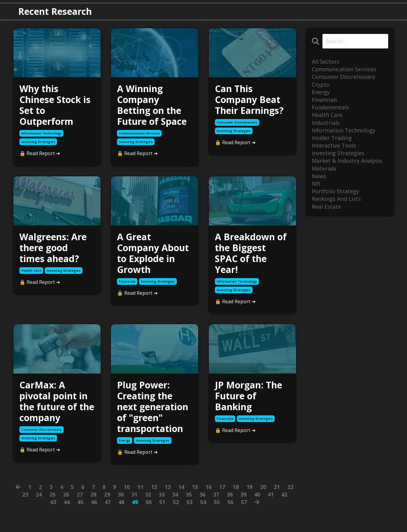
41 (271, 494)
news (319, 176)
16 (208, 486)
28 (93, 494)
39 (243, 494)
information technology (41, 133)
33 (161, 494)
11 (140, 486)
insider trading (332, 137)
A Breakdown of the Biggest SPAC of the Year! (251, 253)
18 (236, 486)
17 (222, 486)
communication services (139, 133)
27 (80, 494)
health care (31, 270)
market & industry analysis (347, 160)
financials (127, 281)
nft (316, 183)
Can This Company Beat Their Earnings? (249, 99)
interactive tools (334, 145)
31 (134, 494)
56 (230, 502)
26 (66, 494)
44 (67, 502)
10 (127, 486)
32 (148, 494)
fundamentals (330, 107)
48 (121, 502)
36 (202, 494)
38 (230, 494)
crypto (321, 84)
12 (154, 486)
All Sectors (325, 61)
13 (168, 486)
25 (52, 494)
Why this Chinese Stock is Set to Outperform (55, 105)
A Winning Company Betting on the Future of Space (152, 105)
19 (249, 486)
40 (257, 494)
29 (107, 494)
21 (277, 486)
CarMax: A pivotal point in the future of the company (56, 401)
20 (263, 486)
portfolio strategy (335, 191)
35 (189, 494)
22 (290, 486)
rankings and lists (336, 198)
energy (124, 440)
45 (80, 502)
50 (148, 502)
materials (324, 168)
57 (244, 502)
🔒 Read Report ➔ (39, 153)
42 (284, 494)
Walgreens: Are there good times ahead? (53, 247)
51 (162, 502)
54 (203, 502)
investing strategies (38, 142)
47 (108, 502)
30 (121, 494)
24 (39, 494)
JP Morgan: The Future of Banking (248, 396)
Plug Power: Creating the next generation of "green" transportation (152, 407)
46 (94, 502)
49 (135, 502)
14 (181, 486)
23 (25, 494)
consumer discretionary (237, 122)
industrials (326, 122)
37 (216, 494)
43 (53, 502)
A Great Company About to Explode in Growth (153, 253)
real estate (326, 206)
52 (176, 502)
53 (189, 502)
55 (217, 502)
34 (175, 494)
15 (195, 486)
